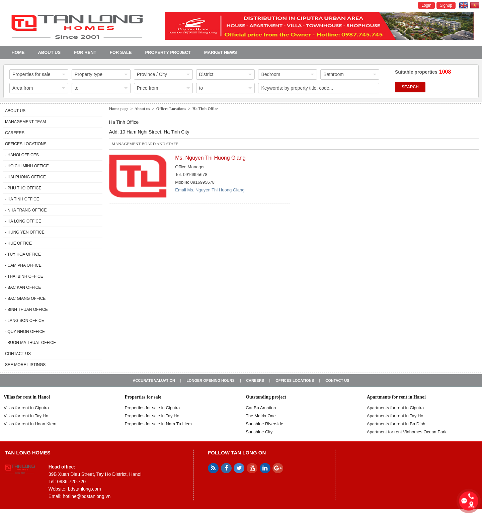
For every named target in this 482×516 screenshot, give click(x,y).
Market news (220, 52)
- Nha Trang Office (26, 210)
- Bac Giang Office (25, 298)
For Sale (121, 52)
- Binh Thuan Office (26, 309)
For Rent (85, 52)
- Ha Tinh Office (22, 199)
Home (17, 52)
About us (49, 52)
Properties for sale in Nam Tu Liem (158, 423)
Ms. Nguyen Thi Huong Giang (210, 158)
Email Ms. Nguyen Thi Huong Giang (209, 189)
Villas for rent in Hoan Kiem (30, 423)
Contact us (18, 353)
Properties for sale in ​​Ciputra (152, 407)
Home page (119, 108)
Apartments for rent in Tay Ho (395, 415)
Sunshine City (259, 431)
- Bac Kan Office (23, 287)
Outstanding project (266, 397)
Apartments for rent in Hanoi (396, 397)
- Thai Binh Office (24, 276)
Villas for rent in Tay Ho (26, 415)
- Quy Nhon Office (25, 331)
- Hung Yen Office (25, 232)
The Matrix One (261, 415)
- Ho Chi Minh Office (27, 166)
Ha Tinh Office (205, 108)
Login (426, 5)
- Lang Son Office (24, 320)
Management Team (25, 121)
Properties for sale (143, 397)
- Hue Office (18, 243)
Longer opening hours (210, 380)
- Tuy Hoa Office (23, 254)
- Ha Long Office (23, 221)
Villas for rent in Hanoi (27, 397)
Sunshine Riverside (264, 423)
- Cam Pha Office (23, 265)
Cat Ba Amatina (261, 407)
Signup (446, 5)
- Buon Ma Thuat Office (30, 342)
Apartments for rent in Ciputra (395, 407)
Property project (167, 52)
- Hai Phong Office (25, 177)
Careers (14, 133)
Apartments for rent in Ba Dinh (396, 423)
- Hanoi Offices (22, 155)
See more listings (25, 364)
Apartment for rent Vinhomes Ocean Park (407, 431)
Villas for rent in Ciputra (26, 407)
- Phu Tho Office (23, 188)
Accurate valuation (154, 380)
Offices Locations (26, 144)
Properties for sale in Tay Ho (152, 415)
